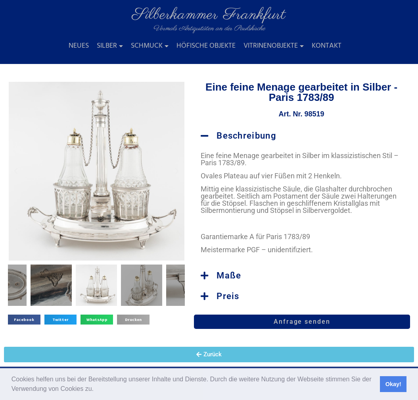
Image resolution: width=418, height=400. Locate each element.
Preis (228, 296)
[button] (96, 389)
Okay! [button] (393, 384)
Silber (107, 46)
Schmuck (147, 46)
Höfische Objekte (206, 46)
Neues (79, 46)
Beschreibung (246, 136)
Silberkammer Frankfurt (209, 15)
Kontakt (326, 46)
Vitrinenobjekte (271, 46)
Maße (229, 275)
